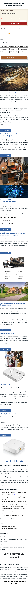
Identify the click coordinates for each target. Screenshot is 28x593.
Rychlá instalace (23, 28)
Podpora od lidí (5, 28)
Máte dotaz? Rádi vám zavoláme (14, 58)
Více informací (5, 130)
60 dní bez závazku (14, 28)
